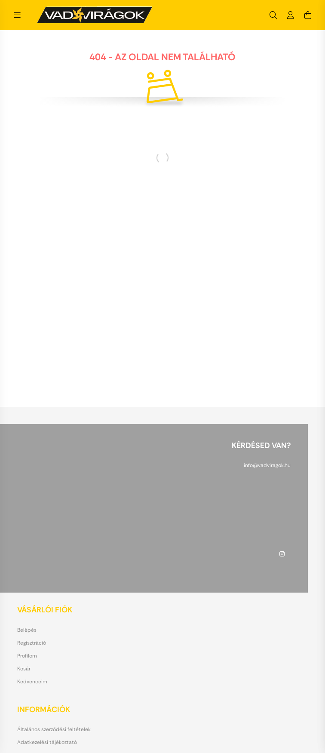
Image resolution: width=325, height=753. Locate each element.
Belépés (27, 630)
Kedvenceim (32, 682)
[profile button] (290, 15)
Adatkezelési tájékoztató (47, 742)
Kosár (24, 669)
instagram (282, 553)
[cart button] (307, 15)
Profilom (27, 656)
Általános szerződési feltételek (54, 729)
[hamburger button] (17, 15)
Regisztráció (31, 643)
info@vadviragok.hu (267, 465)
